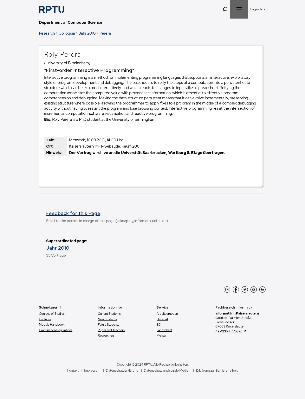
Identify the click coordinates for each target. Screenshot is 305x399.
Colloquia (67, 33)
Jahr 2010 (87, 33)
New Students (107, 325)
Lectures (45, 325)
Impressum (92, 376)
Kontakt (73, 376)
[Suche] (193, 9)
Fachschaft (164, 335)
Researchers (106, 341)
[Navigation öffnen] (239, 9)
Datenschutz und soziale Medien (167, 376)
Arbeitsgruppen (167, 319)
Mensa (161, 341)
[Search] (225, 9)
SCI (159, 330)
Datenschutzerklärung (122, 376)
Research (47, 33)
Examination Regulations (55, 335)
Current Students (109, 319)
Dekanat (162, 325)
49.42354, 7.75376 (229, 337)
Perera (105, 33)
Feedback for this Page (73, 213)
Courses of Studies (52, 319)
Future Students (108, 330)
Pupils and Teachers (111, 335)
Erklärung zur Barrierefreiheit (217, 376)
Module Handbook (51, 330)
